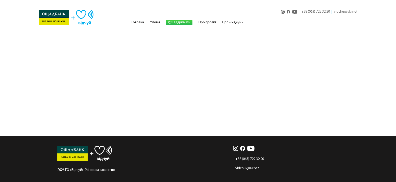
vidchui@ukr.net (345, 12)
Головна (138, 22)
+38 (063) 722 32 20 (315, 12)
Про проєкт (207, 22)
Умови (155, 22)
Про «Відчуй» (232, 22)
